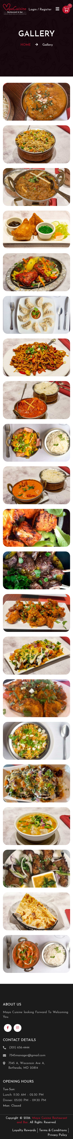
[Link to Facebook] (8, 1028)
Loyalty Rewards (24, 1130)
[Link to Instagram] (17, 1028)
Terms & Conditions (53, 1130)
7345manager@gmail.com (27, 1055)
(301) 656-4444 (19, 1047)
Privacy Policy (57, 1135)
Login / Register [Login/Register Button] (40, 9)
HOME (25, 44)
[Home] (14, 9)
